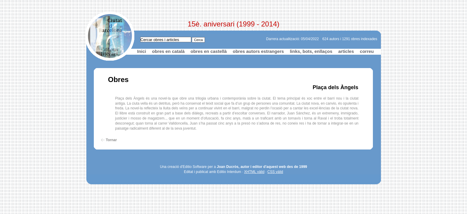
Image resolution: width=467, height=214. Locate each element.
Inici (141, 51)
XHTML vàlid (254, 172)
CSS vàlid (275, 172)
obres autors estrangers (258, 51)
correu (367, 51)
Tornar (111, 140)
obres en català (168, 51)
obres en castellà (209, 51)
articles (346, 51)
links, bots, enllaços (311, 51)
